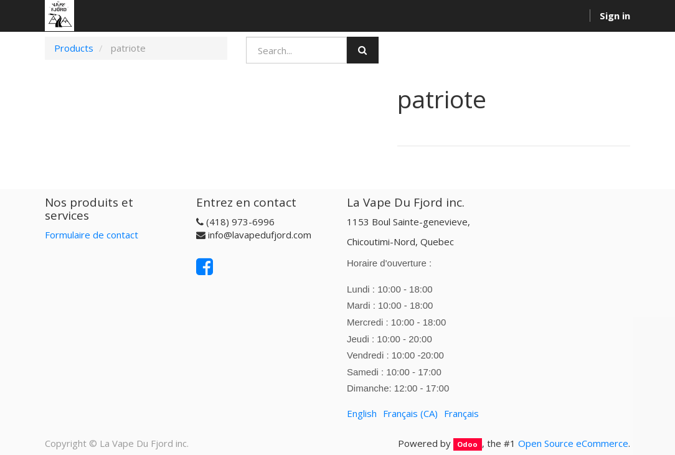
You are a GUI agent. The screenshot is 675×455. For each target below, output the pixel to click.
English (362, 413)
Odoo (467, 444)
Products (73, 48)
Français (461, 413)
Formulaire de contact (91, 234)
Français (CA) (410, 413)
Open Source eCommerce (573, 443)
